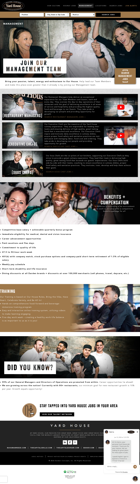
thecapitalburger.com (67, 448)
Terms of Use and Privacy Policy (70, 477)
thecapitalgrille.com (41, 448)
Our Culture (53, 6)
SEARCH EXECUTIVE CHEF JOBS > (61, 146)
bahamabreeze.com (16, 448)
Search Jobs (115, 6)
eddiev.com (88, 448)
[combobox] (57, 15)
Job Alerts (131, 6)
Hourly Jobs (69, 6)
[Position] (31, 15)
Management (85, 6)
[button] (68, 14)
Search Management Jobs (125, 76)
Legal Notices (37, 456)
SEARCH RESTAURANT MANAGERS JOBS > (65, 117)
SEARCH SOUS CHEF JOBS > (59, 172)
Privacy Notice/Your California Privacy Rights (67, 456)
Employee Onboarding (99, 456)
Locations (100, 6)
